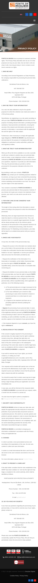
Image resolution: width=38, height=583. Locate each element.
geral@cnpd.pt (21, 497)
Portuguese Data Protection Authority (14, 399)
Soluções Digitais (30, 571)
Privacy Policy (24, 575)
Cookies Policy (28, 459)
